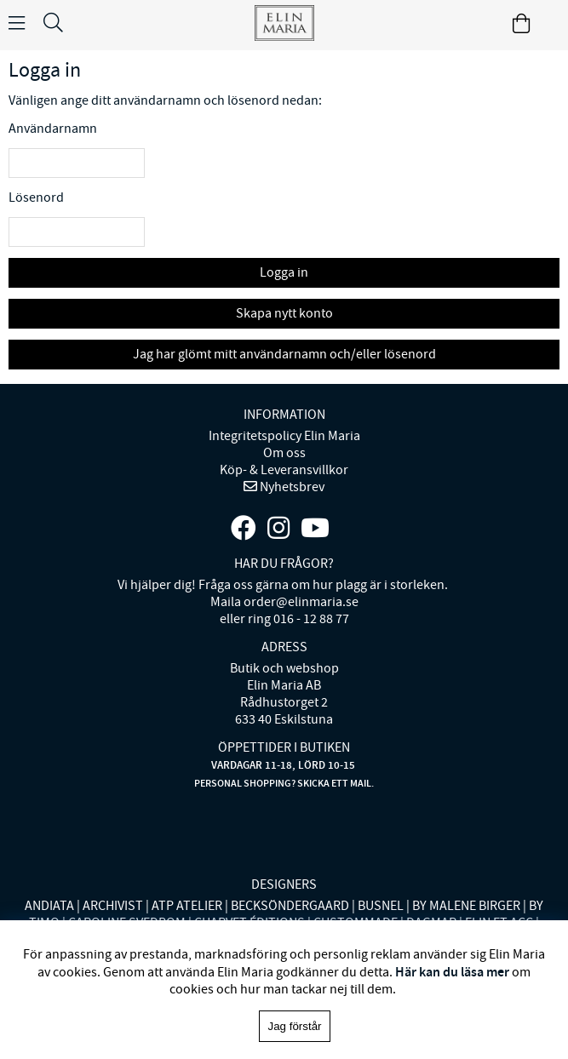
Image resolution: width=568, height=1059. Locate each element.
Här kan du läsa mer (452, 972)
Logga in (284, 272)
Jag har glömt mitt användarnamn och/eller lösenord (284, 354)
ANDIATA (49, 905)
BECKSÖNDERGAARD (290, 905)
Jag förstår (295, 1026)
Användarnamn (53, 128)
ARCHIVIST (113, 905)
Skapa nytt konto (284, 313)
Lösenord (36, 197)
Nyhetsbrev (290, 486)
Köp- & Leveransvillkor (284, 469)
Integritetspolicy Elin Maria (284, 435)
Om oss (284, 452)
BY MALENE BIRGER (466, 905)
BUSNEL (381, 905)
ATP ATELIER (187, 905)
